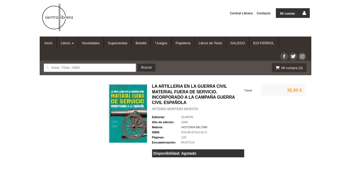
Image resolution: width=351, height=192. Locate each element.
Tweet (248, 90)
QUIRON (187, 117)
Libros (67, 43)
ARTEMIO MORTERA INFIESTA (175, 109)
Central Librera (241, 13)
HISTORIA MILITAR (194, 127)
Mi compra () (289, 67)
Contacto (264, 13)
